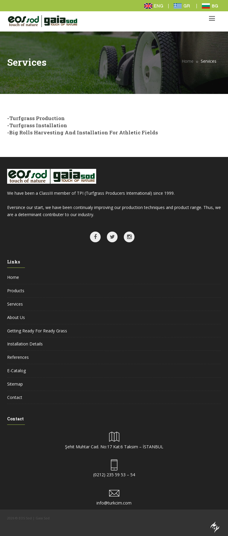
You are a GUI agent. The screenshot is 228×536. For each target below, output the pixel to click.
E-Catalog (16, 370)
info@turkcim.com (114, 503)
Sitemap (15, 384)
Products (15, 290)
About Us (16, 317)
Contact (14, 397)
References (18, 357)
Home (188, 61)
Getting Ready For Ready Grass (37, 331)
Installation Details (25, 344)
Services (15, 304)
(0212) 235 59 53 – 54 (114, 474)
